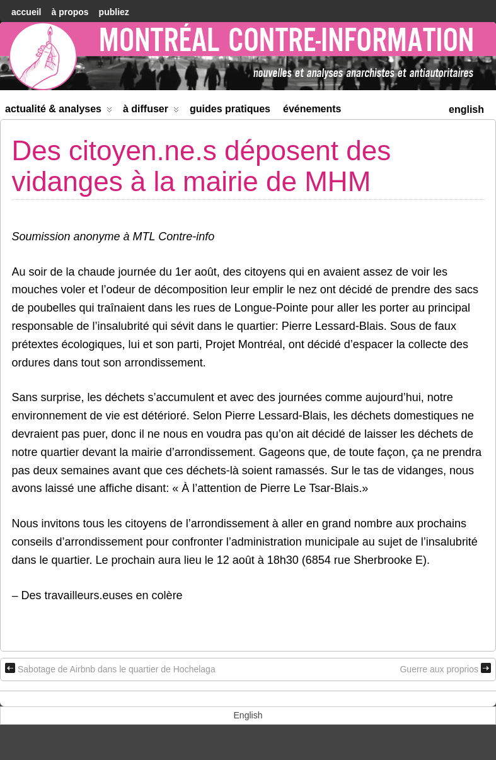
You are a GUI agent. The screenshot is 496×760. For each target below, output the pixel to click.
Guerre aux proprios (445, 668)
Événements (312, 108)
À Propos (69, 12)
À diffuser (151, 111)
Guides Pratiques (230, 108)
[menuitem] (466, 108)
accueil (26, 12)
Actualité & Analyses (58, 111)
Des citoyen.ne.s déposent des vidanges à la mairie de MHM (201, 165)
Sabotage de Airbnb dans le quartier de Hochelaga (110, 668)
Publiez (114, 12)
